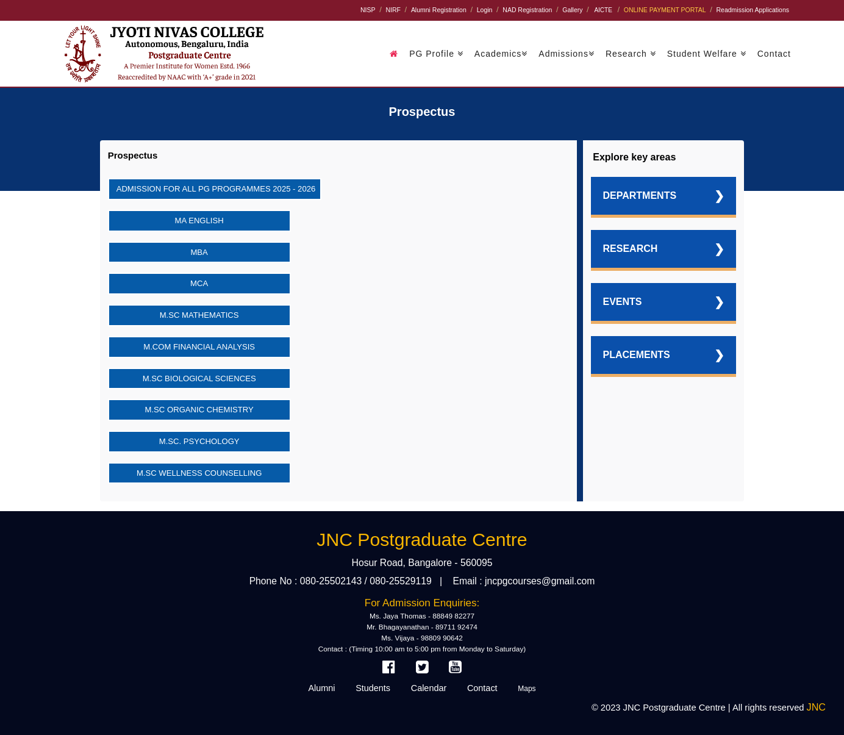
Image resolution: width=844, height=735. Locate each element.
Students (373, 688)
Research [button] (631, 54)
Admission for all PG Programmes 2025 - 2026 (216, 188)
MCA (199, 283)
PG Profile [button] (436, 54)
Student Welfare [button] (706, 54)
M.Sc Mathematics (199, 315)
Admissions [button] (566, 54)
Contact (774, 54)
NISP (367, 10)
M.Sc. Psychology (199, 441)
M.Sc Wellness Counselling (199, 473)
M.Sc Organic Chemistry (199, 409)
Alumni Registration (439, 10)
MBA (198, 252)
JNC (816, 706)
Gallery (572, 10)
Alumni (321, 688)
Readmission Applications (753, 10)
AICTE (603, 10)
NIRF (392, 10)
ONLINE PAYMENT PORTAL (665, 10)
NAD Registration (527, 10)
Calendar (429, 688)
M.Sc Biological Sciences (199, 378)
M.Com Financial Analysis (199, 346)
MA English (199, 220)
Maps (526, 688)
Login (485, 10)
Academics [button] (501, 54)
